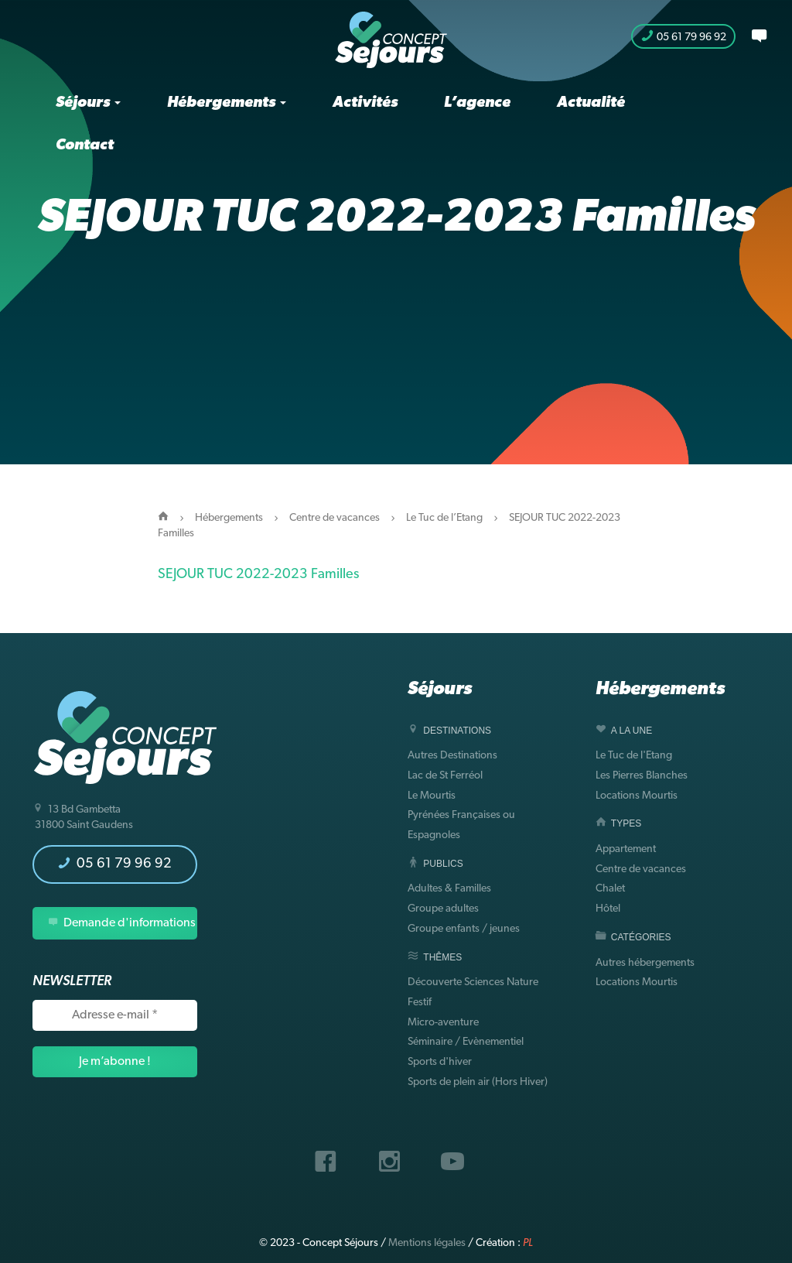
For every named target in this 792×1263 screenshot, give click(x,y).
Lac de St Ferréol (445, 776)
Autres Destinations (452, 756)
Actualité (591, 103)
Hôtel (608, 909)
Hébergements (226, 103)
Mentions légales (427, 1243)
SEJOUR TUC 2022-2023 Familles (258, 574)
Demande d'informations (122, 922)
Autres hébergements (645, 963)
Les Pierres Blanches (642, 776)
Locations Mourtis (637, 796)
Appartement (626, 849)
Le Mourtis (432, 796)
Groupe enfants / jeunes (464, 929)
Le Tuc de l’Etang (444, 518)
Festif (420, 1002)
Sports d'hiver (440, 1062)
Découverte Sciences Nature (473, 982)
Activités (365, 103)
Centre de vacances (334, 518)
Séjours (88, 103)
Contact (85, 145)
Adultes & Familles (449, 889)
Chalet (610, 889)
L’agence (477, 103)
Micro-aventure (443, 1023)
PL (528, 1243)
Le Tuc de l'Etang (634, 756)
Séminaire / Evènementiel (466, 1042)
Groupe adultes (443, 909)
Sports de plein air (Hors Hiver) (478, 1082)
